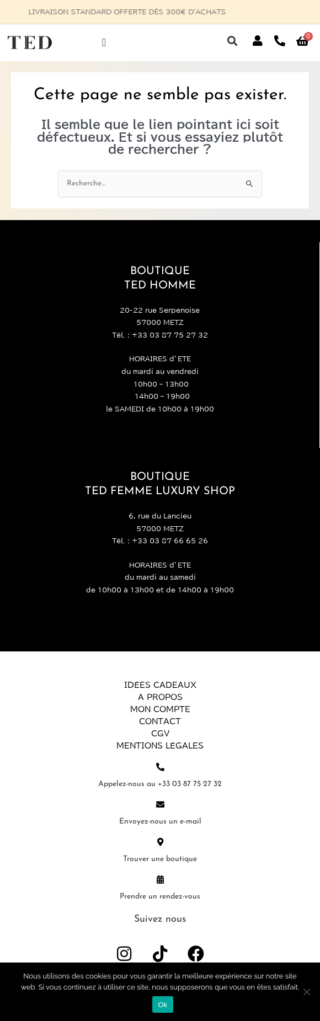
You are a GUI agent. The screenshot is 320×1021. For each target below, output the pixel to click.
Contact (160, 721)
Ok (162, 1005)
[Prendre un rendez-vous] (160, 879)
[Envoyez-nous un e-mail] (160, 804)
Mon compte (160, 709)
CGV (160, 733)
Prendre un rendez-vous (160, 896)
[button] (232, 41)
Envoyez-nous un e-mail (160, 821)
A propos (160, 697)
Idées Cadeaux (160, 685)
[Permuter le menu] (104, 42)
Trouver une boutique (160, 859)
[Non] (306, 991)
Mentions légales (160, 746)
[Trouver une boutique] (160, 842)
